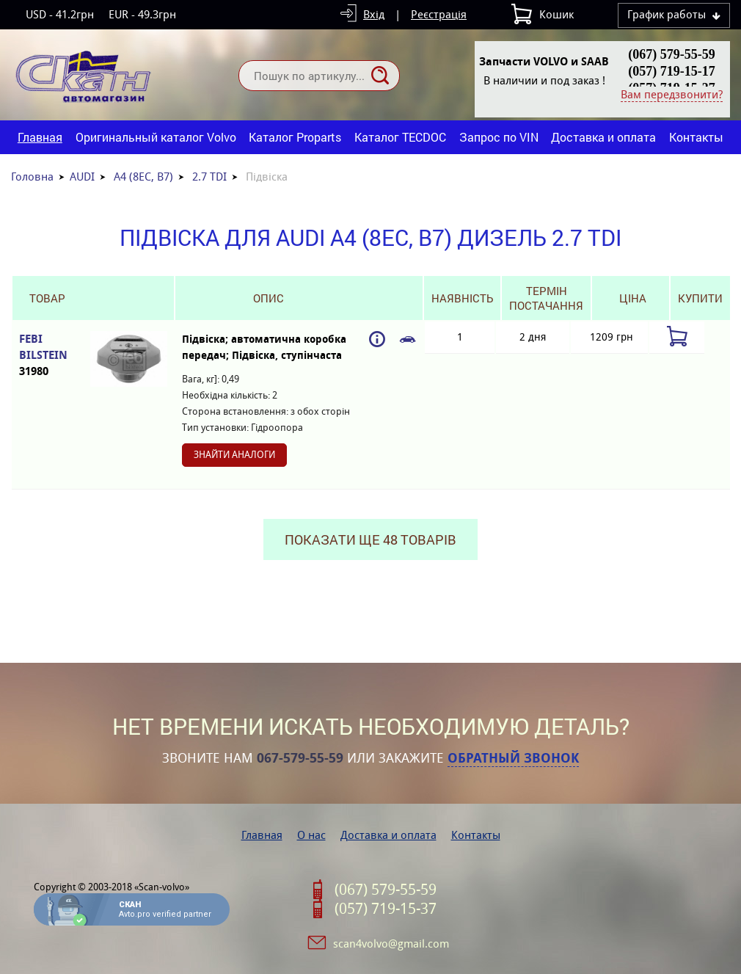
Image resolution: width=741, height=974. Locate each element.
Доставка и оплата (603, 137)
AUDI (82, 176)
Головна (32, 176)
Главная (40, 137)
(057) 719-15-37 (386, 909)
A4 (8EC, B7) (143, 176)
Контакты (696, 137)
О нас (311, 835)
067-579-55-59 (300, 758)
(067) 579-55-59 (671, 54)
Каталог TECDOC (400, 137)
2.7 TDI (209, 176)
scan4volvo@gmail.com (391, 944)
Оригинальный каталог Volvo (156, 137)
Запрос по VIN (499, 137)
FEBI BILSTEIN (47, 355)
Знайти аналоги (234, 454)
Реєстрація (439, 14)
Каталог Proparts (295, 137)
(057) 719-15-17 (671, 71)
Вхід (373, 14)
